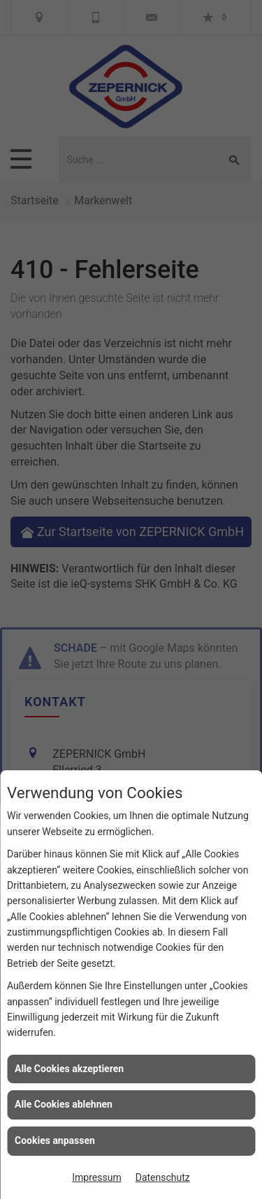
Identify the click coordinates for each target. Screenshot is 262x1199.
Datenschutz (163, 1177)
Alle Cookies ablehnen (63, 1104)
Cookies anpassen (55, 1140)
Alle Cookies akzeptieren (69, 1068)
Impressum (96, 1177)
